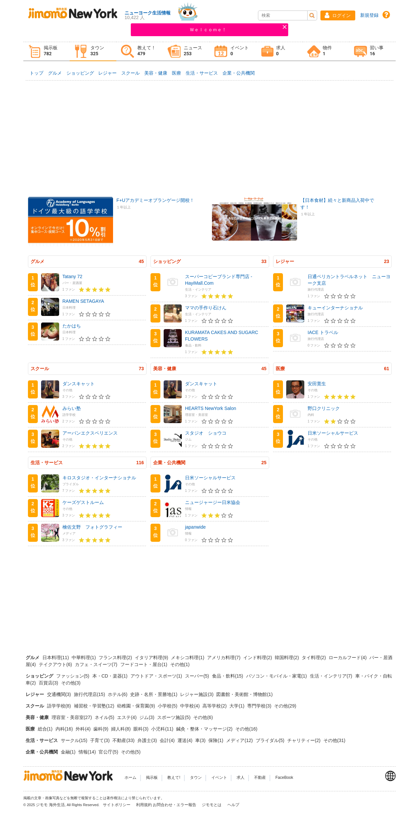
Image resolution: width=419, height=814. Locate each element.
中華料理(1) (84, 657)
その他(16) (246, 728)
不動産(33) (124, 740)
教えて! (173, 777)
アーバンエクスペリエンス (90, 433)
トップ (36, 73)
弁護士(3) (147, 740)
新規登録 (369, 15)
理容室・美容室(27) (72, 717)
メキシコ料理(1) (188, 657)
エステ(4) (127, 717)
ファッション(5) (73, 676)
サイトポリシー (117, 804)
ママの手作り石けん (205, 307)
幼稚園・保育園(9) (136, 705)
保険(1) (216, 740)
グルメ (55, 73)
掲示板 (152, 777)
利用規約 (144, 804)
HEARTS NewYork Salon (210, 408)
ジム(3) (147, 717)
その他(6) (203, 717)
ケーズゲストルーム (83, 502)
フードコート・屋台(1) (144, 664)
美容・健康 (155, 73)
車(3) (201, 740)
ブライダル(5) (271, 740)
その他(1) (180, 664)
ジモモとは (212, 804)
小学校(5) (168, 705)
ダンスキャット (78, 383)
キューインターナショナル (335, 307)
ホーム (130, 777)
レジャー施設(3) (197, 694)
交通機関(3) (59, 694)
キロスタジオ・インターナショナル (99, 477)
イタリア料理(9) (152, 657)
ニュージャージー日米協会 (212, 502)
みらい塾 (71, 408)
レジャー (107, 73)
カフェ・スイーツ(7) (97, 664)
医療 (176, 73)
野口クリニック (324, 408)
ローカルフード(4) (348, 657)
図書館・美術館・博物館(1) (244, 694)
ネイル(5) (105, 717)
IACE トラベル (323, 332)
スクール (130, 73)
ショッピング (80, 73)
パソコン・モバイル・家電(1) (277, 676)
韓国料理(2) (287, 657)
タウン (196, 777)
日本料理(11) (56, 657)
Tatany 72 (72, 276)
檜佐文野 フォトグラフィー (92, 527)
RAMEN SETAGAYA (83, 301)
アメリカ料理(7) (224, 657)
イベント (219, 777)
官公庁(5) (109, 751)
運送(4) (185, 740)
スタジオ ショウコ (205, 433)
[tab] (46, 51)
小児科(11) (163, 728)
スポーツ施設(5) (174, 717)
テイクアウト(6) (56, 664)
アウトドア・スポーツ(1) (156, 676)
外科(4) (84, 728)
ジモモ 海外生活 (50, 804)
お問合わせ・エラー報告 (175, 804)
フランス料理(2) (116, 657)
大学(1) (237, 705)
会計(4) (168, 740)
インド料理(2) (258, 657)
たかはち (71, 325)
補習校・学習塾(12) (95, 705)
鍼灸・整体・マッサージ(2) (205, 728)
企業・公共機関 (238, 73)
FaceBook (284, 777)
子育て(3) (100, 740)
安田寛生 (317, 383)
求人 (240, 777)
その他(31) (334, 740)
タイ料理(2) (314, 657)
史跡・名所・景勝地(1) (154, 694)
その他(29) (285, 705)
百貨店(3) (49, 682)
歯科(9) (101, 728)
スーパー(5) (197, 676)
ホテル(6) (118, 694)
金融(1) (69, 751)
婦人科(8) (121, 728)
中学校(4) (190, 705)
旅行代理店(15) (90, 694)
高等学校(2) (215, 705)
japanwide (195, 527)
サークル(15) (75, 740)
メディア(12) (240, 740)
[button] (337, 15)
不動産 (260, 777)
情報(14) (88, 751)
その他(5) (130, 751)
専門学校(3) (259, 705)
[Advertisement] (210, 134)
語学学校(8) (59, 705)
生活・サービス (202, 73)
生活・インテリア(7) (332, 676)
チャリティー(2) (304, 740)
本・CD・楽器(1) (110, 676)
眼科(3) (141, 728)
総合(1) (46, 728)
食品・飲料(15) (228, 676)
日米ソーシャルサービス (333, 433)
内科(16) (65, 728)
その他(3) (71, 682)
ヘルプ (233, 804)
